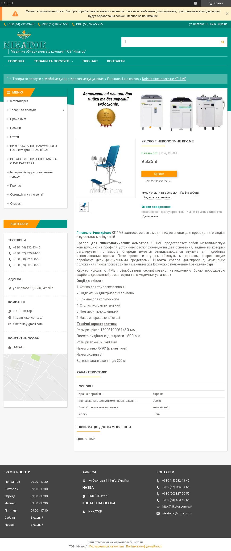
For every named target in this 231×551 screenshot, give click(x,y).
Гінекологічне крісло (123, 79)
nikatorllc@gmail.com (28, 324)
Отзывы (15, 203)
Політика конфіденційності (144, 546)
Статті (14, 137)
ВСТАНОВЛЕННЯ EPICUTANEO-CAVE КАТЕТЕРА (33, 161)
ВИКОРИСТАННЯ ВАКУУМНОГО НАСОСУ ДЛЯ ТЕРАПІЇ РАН (33, 148)
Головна (16, 61)
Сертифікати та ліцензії (26, 194)
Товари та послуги (52, 61)
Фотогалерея (19, 101)
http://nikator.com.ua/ (27, 317)
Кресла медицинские (87, 79)
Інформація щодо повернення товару (31, 174)
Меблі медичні (56, 79)
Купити (159, 173)
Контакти (116, 61)
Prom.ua (138, 542)
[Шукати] (222, 42)
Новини (15, 128)
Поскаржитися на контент (106, 546)
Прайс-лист (18, 119)
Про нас (90, 61)
